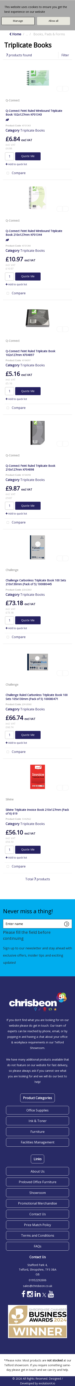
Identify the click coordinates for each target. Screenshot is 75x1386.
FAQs (37, 1246)
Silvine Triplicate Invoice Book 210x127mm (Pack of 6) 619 (37, 811)
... (27, 34)
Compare (15, 173)
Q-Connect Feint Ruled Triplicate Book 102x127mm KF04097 (30, 353)
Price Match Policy (37, 1225)
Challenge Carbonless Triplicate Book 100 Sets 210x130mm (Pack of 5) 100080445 (36, 582)
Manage (18, 21)
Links (38, 1159)
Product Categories (37, 1098)
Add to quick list (16, 164)
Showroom (37, 1193)
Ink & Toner (38, 1121)
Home (15, 34)
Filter (65, 55)
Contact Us (37, 1214)
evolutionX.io (47, 1383)
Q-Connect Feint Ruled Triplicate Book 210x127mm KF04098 (30, 467)
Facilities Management (37, 1142)
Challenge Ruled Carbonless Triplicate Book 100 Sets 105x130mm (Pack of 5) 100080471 (37, 697)
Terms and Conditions (37, 1235)
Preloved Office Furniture (37, 1182)
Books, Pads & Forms (49, 34)
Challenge (12, 570)
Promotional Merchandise (37, 1203)
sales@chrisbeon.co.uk (37, 1286)
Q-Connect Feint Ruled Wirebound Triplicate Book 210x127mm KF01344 (34, 233)
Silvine (10, 799)
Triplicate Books (32, 130)
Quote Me (28, 156)
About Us (38, 1171)
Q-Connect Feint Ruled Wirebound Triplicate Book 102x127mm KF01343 (34, 112)
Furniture (37, 1131)
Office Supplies (37, 1110)
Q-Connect (13, 100)
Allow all (53, 21)
